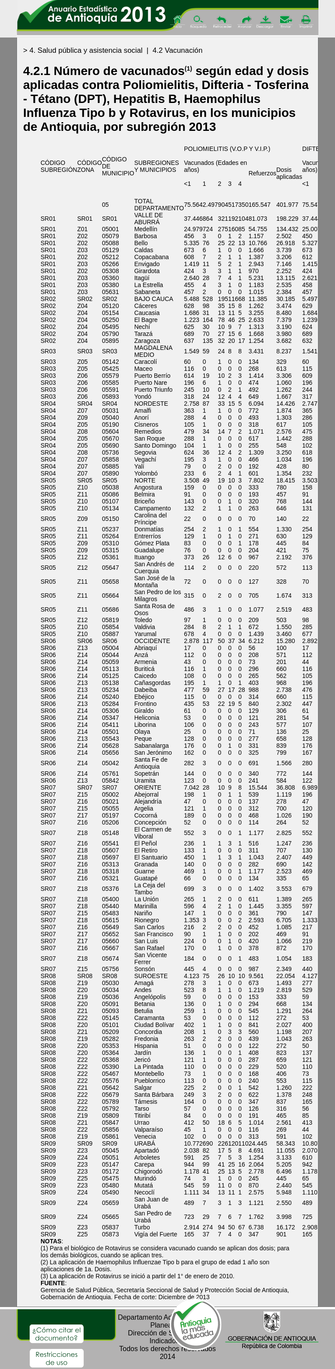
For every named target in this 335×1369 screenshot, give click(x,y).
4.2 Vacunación (177, 50)
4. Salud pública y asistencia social (85, 50)
